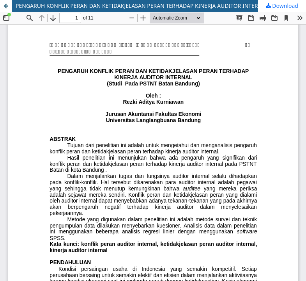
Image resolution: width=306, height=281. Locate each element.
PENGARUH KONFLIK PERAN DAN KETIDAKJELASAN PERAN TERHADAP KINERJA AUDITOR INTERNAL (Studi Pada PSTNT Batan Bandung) (161, 5)
